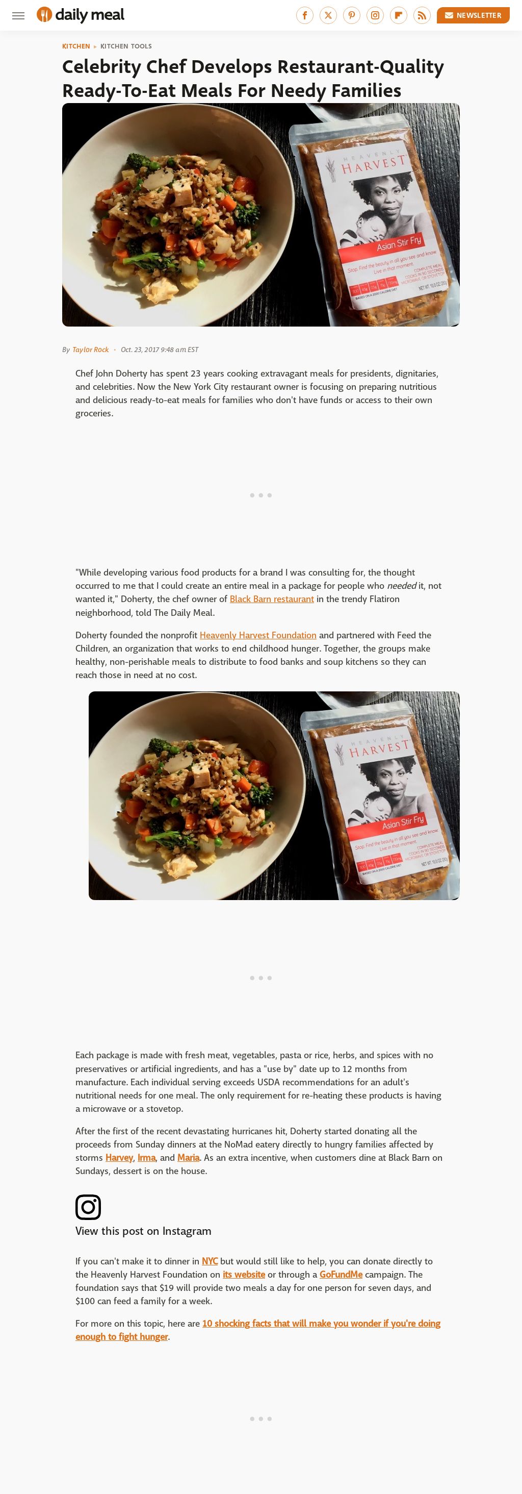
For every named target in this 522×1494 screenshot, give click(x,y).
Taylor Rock (90, 349)
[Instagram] (375, 15)
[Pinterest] (351, 15)
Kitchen (76, 46)
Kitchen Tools (126, 46)
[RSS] (422, 15)
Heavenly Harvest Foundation (258, 635)
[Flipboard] (398, 15)
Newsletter (473, 15)
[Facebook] (305, 15)
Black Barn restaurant (272, 599)
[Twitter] (328, 15)
